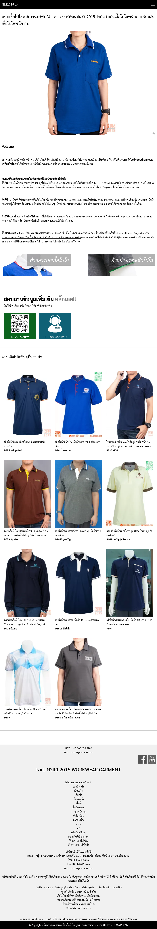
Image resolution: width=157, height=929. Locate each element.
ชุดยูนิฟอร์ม (78, 786)
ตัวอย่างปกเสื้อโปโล (78, 840)
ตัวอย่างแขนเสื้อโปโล (78, 845)
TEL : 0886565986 (55, 326)
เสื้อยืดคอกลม (78, 807)
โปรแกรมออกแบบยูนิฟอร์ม (78, 782)
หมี (78, 828)
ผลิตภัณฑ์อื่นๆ (78, 832)
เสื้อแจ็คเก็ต (78, 799)
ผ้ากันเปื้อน (78, 815)
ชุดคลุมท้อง (78, 820)
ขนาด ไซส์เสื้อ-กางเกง (78, 836)
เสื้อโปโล (78, 790)
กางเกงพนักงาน (78, 811)
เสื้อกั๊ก (78, 803)
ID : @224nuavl (19, 326)
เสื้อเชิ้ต (78, 794)
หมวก (78, 824)
